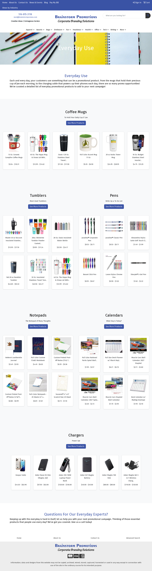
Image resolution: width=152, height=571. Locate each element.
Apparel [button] (29, 30)
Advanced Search (133, 538)
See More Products (76, 123)
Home (4, 2)
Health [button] (88, 30)
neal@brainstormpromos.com (25, 17)
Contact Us (23, 2)
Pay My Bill (54, 2)
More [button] (122, 30)
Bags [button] (48, 30)
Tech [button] (105, 30)
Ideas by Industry (10, 8)
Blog (46, 2)
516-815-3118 (25, 14)
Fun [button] (67, 30)
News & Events (35, 2)
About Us (13, 2)
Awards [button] (39, 30)
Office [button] (97, 30)
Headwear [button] (77, 30)
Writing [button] (113, 30)
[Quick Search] (124, 15)
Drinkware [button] (58, 30)
